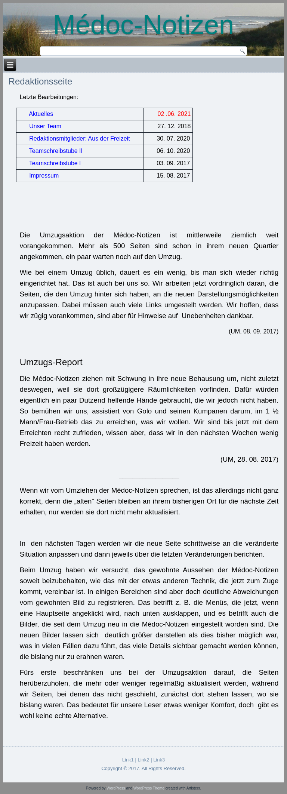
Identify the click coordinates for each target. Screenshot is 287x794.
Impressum (44, 175)
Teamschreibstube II (56, 151)
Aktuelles (41, 114)
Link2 (143, 760)
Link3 (159, 760)
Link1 (128, 760)
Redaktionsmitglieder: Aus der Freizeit (79, 138)
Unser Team (45, 126)
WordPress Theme (148, 788)
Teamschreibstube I (54, 163)
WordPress (116, 788)
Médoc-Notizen (143, 25)
